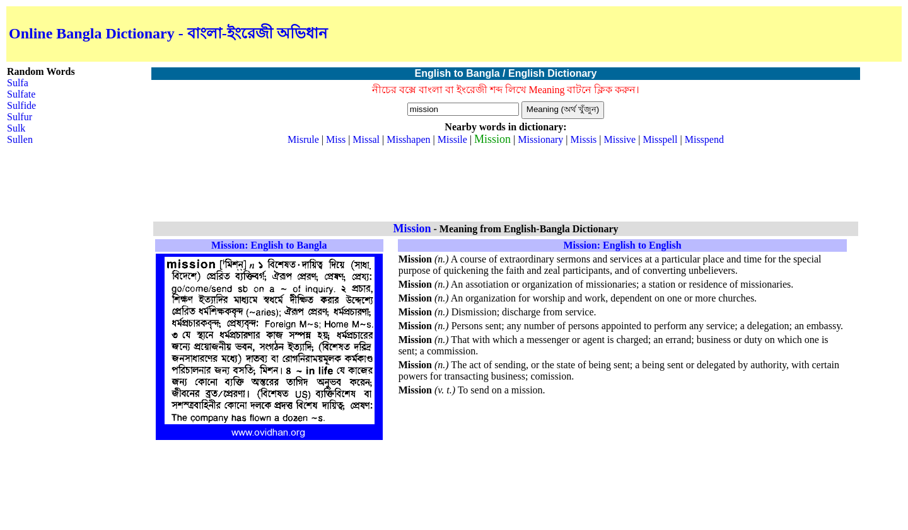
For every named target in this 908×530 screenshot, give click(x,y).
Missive (620, 139)
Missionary (540, 139)
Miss (336, 139)
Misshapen (408, 139)
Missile (452, 139)
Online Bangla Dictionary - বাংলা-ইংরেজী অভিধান (168, 33)
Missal (366, 139)
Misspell (660, 139)
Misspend (704, 139)
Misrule (303, 139)
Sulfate (21, 94)
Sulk (16, 128)
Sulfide (21, 105)
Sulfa (17, 82)
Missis (584, 139)
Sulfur (19, 116)
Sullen (20, 139)
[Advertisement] (751, 34)
